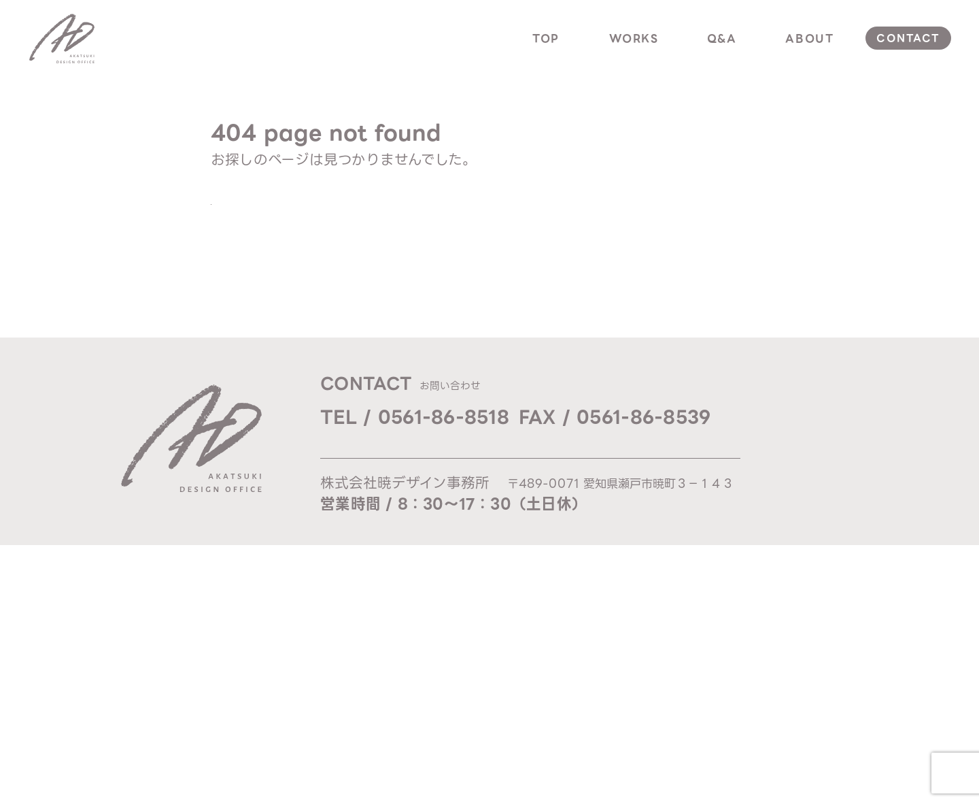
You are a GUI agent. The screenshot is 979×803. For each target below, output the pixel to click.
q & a (821, 447)
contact (908, 38)
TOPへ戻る (278, 208)
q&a (722, 38)
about (809, 38)
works (634, 38)
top (546, 38)
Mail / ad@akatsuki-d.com (411, 451)
